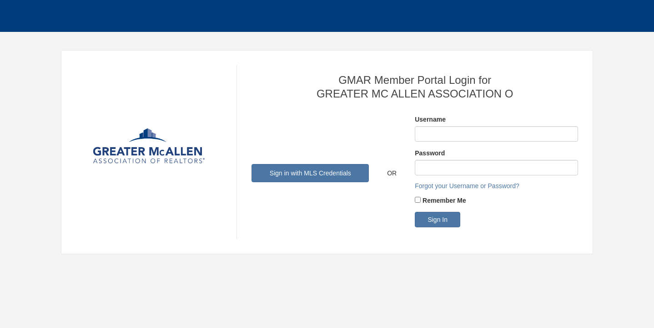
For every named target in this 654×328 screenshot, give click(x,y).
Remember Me (444, 200)
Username (430, 119)
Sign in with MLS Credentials (310, 173)
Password (430, 153)
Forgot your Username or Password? (467, 186)
